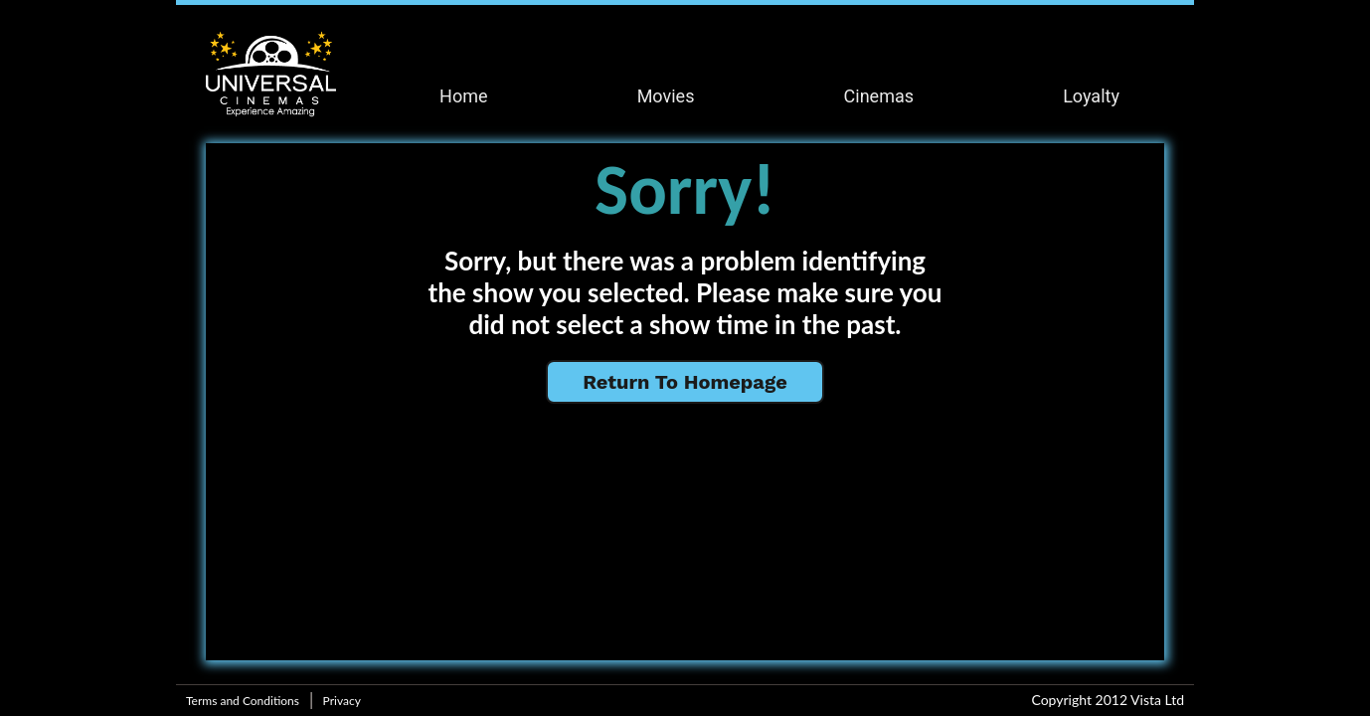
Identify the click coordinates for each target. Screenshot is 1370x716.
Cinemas (879, 96)
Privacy (342, 700)
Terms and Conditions (242, 700)
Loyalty (1091, 96)
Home (463, 96)
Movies (666, 96)
